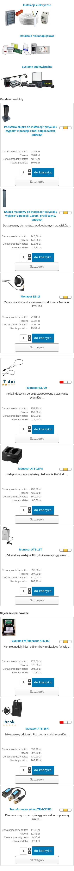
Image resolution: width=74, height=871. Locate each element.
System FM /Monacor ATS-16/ (30, 640)
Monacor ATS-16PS (30, 468)
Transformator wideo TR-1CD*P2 (31, 809)
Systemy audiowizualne (28, 76)
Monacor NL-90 (37, 387)
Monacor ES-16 (30, 296)
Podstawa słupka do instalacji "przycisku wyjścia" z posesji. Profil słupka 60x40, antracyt (30, 130)
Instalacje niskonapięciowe (27, 46)
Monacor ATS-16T (30, 549)
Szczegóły (37, 181)
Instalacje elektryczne (26, 15)
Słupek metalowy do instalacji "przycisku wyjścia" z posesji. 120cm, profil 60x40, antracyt (30, 215)
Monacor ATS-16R (36, 728)
